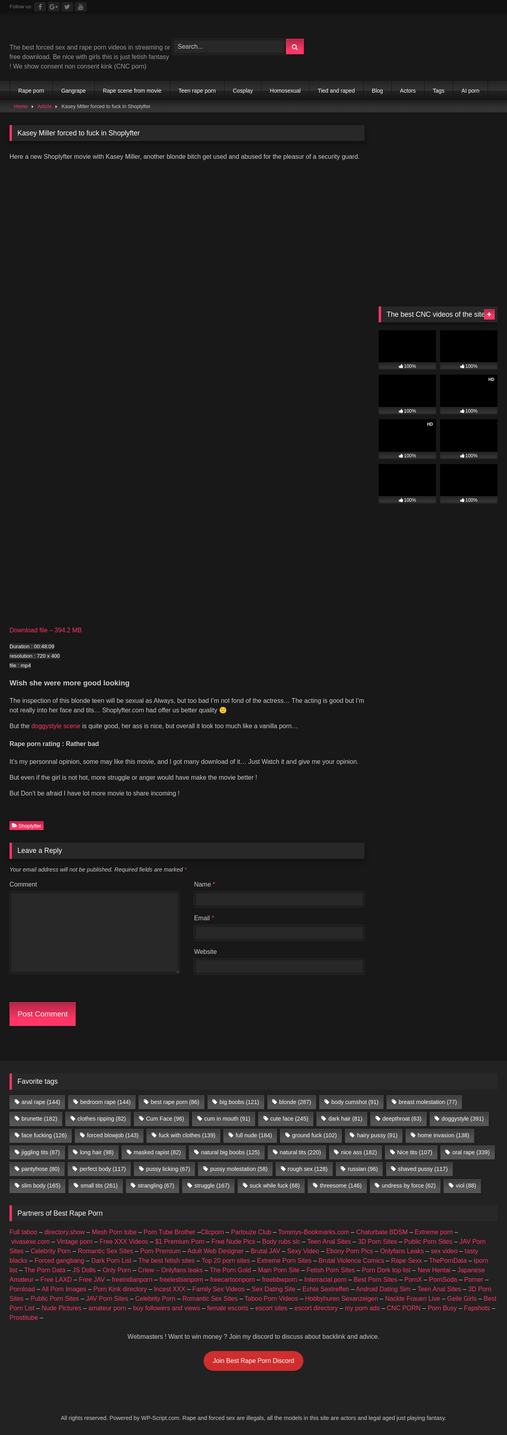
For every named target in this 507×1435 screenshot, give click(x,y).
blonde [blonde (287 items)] (295, 1102)
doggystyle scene (55, 726)
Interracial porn (325, 1279)
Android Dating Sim (383, 1289)
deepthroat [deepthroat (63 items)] (402, 1118)
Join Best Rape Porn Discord (253, 1360)
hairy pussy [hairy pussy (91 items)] (377, 1135)
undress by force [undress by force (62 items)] (409, 1185)
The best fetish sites (166, 1260)
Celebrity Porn (50, 1251)
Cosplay (243, 91)
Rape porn (31, 91)
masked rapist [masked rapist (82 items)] (157, 1152)
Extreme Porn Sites (284, 1260)
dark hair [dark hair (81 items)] (345, 1118)
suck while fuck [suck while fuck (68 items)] (274, 1185)
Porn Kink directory (120, 1289)
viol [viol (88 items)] (466, 1185)
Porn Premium (160, 1251)
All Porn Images (64, 1289)
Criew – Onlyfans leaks (170, 1270)
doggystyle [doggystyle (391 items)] (463, 1118)
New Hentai (433, 1270)
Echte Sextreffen (326, 1289)
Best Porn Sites (375, 1279)
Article (45, 106)
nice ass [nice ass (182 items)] (359, 1152)
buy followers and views (166, 1308)
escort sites (271, 1308)
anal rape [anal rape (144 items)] (40, 1102)
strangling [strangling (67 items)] (156, 1185)
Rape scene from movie (132, 91)
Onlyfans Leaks (402, 1251)
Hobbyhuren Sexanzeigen (341, 1298)
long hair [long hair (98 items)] (97, 1152)
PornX (413, 1279)
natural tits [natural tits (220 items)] (300, 1152)
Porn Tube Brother (170, 1232)
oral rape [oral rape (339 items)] (471, 1152)
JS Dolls (84, 1270)
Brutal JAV (265, 1251)
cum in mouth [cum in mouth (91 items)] (227, 1118)
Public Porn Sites (428, 1241)
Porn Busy (442, 1308)
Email (204, 918)
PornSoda (443, 1279)
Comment (23, 884)
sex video (444, 1251)
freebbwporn (279, 1279)
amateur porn (107, 1308)
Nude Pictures (62, 1308)
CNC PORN (404, 1308)
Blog (377, 91)
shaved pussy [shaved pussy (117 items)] (423, 1169)
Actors (408, 91)
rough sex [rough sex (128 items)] (308, 1169)
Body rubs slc (281, 1241)
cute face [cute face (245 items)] (289, 1118)
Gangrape (73, 91)
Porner (473, 1279)
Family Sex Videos (219, 1289)
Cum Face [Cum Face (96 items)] (165, 1118)
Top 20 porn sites (226, 1260)
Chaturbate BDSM (382, 1232)
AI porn (470, 91)
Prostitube (24, 1317)
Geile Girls (462, 1298)
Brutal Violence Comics (351, 1260)
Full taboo (23, 1232)
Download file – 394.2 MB (46, 630)
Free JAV (92, 1279)
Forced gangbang (59, 1260)
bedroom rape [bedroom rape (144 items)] (105, 1102)
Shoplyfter (26, 825)
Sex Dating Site (273, 1289)
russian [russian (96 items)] (363, 1169)
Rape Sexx (406, 1260)
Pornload (22, 1289)
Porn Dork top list (386, 1270)
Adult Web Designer (215, 1251)
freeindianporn (132, 1279)
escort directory (316, 1308)
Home (21, 106)
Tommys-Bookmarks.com (313, 1232)
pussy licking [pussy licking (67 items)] (168, 1169)
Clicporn (212, 1232)
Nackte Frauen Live (412, 1298)
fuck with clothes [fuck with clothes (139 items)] (187, 1135)
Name (204, 884)
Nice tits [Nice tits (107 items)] (414, 1152)
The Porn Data (44, 1270)
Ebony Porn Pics (349, 1251)
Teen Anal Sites (329, 1241)
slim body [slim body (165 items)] (40, 1185)
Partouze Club (251, 1232)
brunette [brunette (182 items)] (39, 1118)
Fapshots (477, 1308)
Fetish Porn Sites (331, 1270)
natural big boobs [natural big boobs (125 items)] (230, 1152)
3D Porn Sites (377, 1241)
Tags (439, 91)
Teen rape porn (197, 91)
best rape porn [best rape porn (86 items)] (175, 1102)
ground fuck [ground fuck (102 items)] (314, 1135)
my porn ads (362, 1308)
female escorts (227, 1308)
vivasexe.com (30, 1241)
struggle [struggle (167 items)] (212, 1185)
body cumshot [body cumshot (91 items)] (354, 1102)
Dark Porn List (111, 1260)
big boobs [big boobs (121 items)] (239, 1102)
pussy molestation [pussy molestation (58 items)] (239, 1169)
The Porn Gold (230, 1270)
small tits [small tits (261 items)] (99, 1185)
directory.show (64, 1232)
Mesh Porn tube (114, 1232)
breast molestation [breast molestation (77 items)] (427, 1102)
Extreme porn (434, 1232)
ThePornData (448, 1260)
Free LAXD (56, 1279)
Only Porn (117, 1270)
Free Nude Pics (233, 1241)
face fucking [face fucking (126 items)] (44, 1135)
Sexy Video (303, 1251)
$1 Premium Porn (180, 1241)
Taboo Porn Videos (271, 1298)
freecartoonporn (232, 1279)
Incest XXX (169, 1289)
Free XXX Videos (123, 1241)
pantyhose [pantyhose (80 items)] (40, 1169)
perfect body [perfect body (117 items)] (103, 1169)
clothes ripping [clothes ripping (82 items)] (102, 1118)
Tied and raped (336, 91)
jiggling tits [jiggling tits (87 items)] (40, 1152)
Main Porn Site (278, 1270)
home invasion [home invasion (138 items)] (443, 1135)
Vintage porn (74, 1241)
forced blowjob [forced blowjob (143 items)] (112, 1135)
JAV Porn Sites (107, 1298)
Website (205, 951)
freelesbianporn (181, 1279)
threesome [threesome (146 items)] (341, 1185)
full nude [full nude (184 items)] (254, 1135)
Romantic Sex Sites (105, 1251)
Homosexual (285, 91)
